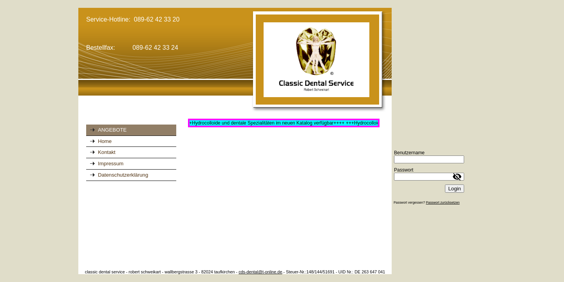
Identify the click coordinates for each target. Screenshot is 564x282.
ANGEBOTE (112, 130)
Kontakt (107, 152)
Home (105, 141)
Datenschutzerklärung (123, 175)
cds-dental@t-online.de (260, 271)
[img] (235, 60)
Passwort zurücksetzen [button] (442, 202)
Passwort (403, 170)
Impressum (110, 163)
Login (454, 189)
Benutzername (409, 152)
